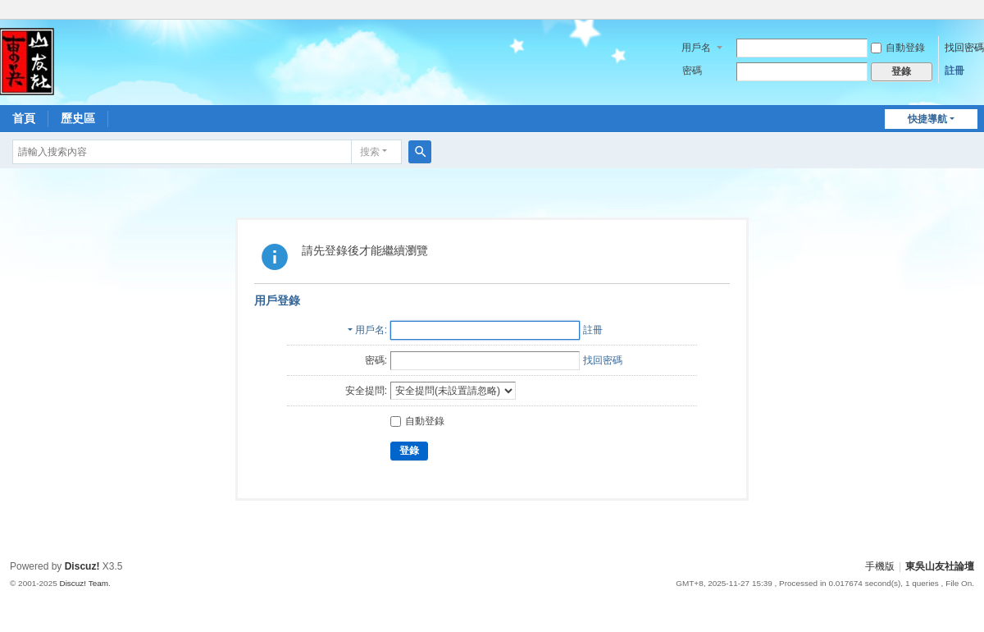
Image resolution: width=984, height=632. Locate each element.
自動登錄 (898, 47)
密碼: (376, 360)
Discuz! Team (83, 583)
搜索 (370, 152)
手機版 (880, 566)
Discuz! (82, 566)
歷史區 (78, 118)
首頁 (23, 118)
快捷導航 (927, 119)
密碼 (692, 70)
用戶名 (696, 47)
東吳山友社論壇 (939, 566)
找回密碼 (964, 47)
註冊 (954, 70)
